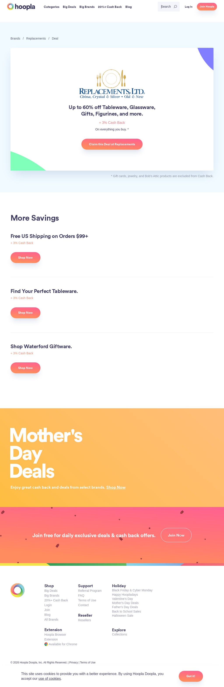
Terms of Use (87, 600)
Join (47, 610)
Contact (83, 605)
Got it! (190, 676)
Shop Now (116, 487)
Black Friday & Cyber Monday (132, 590)
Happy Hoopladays (125, 594)
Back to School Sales (126, 611)
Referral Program (90, 590)
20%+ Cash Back (56, 600)
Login (48, 605)
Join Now (176, 535)
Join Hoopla (207, 7)
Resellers (84, 620)
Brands (15, 38)
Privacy (73, 662)
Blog (47, 614)
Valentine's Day (122, 598)
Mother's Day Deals (125, 603)
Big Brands (51, 595)
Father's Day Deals (125, 607)
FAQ (81, 595)
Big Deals (51, 590)
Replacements (36, 38)
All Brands (51, 619)
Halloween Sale (122, 615)
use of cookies (49, 678)
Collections (119, 634)
